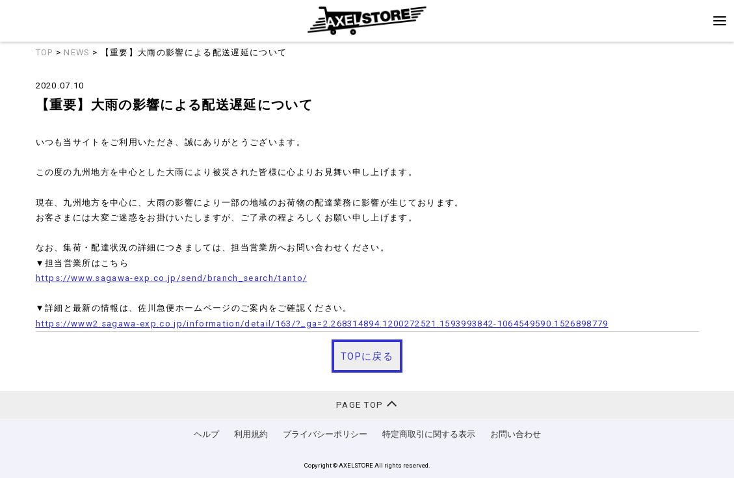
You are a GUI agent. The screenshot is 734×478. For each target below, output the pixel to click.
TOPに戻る (367, 356)
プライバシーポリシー (325, 434)
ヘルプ (206, 434)
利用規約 (251, 434)
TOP (44, 52)
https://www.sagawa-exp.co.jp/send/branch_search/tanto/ (172, 278)
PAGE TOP (367, 403)
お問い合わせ (515, 434)
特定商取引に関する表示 (428, 434)
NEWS (76, 52)
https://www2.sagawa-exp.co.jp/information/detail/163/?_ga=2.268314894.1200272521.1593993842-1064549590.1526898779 (322, 323)
